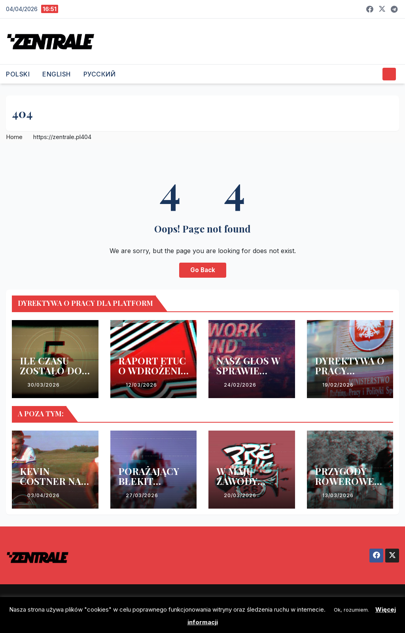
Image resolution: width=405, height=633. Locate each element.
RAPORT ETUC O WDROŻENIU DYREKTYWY (152, 370)
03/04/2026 (43, 495)
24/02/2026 (240, 385)
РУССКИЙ (99, 74)
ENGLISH (56, 74)
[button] (373, 74)
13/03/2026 (338, 495)
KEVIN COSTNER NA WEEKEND (50, 481)
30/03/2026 (43, 385)
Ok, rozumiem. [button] (351, 609)
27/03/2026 (142, 495)
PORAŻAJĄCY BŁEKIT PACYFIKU (148, 481)
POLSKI (18, 74)
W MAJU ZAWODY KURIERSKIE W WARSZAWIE (251, 486)
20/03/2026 (240, 495)
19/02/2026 (338, 385)
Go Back (202, 270)
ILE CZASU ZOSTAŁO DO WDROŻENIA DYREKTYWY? (52, 375)
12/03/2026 (141, 385)
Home (14, 137)
